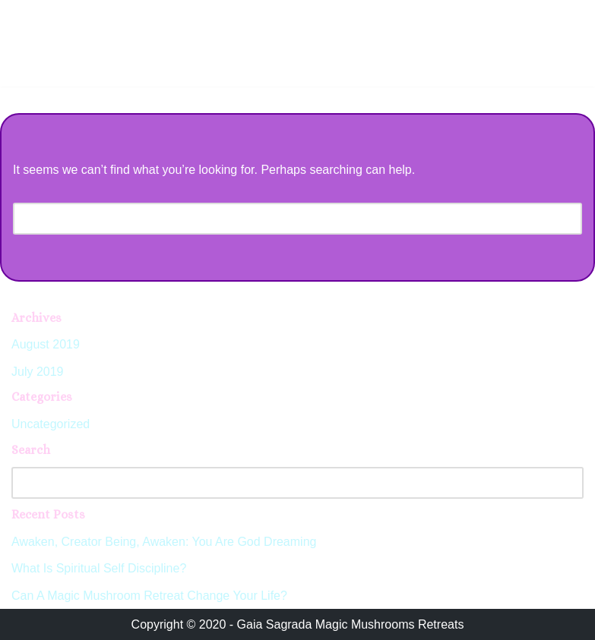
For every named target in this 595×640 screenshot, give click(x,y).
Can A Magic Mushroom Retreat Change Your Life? (149, 595)
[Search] (280, 219)
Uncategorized (50, 424)
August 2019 (45, 344)
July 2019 (37, 371)
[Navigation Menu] (566, 16)
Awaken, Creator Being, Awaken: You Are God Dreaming (163, 541)
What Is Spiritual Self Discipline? (98, 568)
